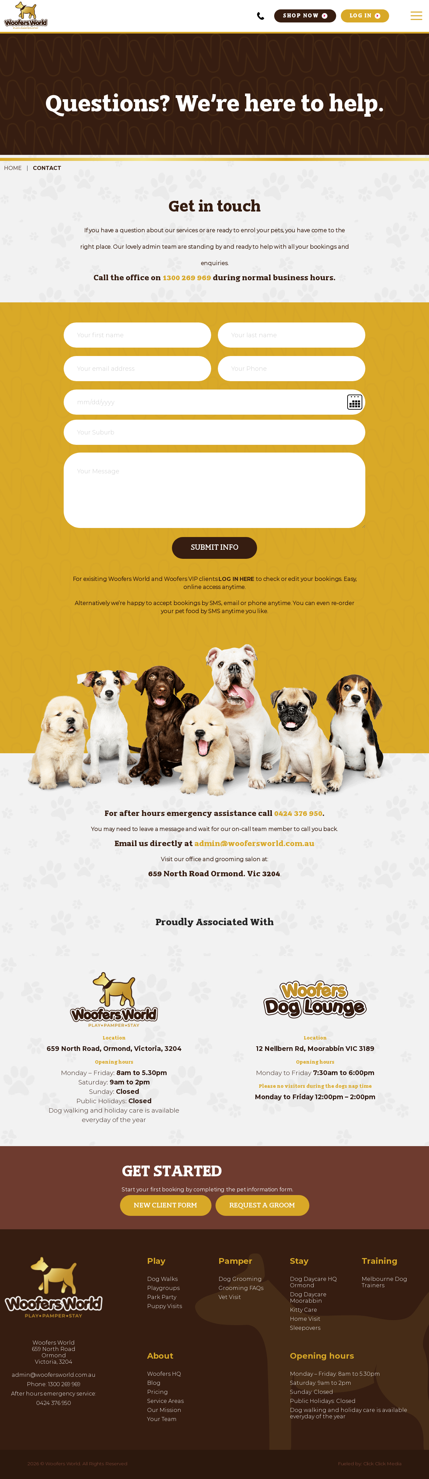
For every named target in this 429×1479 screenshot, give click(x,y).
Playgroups (163, 1288)
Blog (154, 1383)
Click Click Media (382, 1464)
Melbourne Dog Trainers (384, 1282)
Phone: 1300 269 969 (53, 1384)
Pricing (157, 1392)
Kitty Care (303, 1310)
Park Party (161, 1297)
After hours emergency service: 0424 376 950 (53, 1398)
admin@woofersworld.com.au (254, 844)
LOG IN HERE (236, 579)
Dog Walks (162, 1279)
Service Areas (165, 1401)
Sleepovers (305, 1328)
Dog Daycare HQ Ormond (313, 1282)
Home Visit (305, 1319)
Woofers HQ (164, 1374)
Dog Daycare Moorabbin (308, 1297)
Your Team (162, 1419)
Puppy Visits (164, 1306)
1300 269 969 (188, 278)
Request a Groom (262, 1205)
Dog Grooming (240, 1279)
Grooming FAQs (241, 1288)
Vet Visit (230, 1297)
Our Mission (164, 1410)
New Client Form (165, 1205)
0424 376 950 (298, 814)
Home (13, 168)
